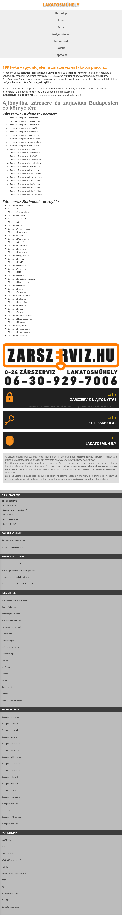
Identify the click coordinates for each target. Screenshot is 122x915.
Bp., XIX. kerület (8, 810)
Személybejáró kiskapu (12, 620)
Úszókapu (6, 667)
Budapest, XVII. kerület (11, 803)
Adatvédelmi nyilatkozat (12, 547)
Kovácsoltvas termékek (12, 700)
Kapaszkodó (7, 687)
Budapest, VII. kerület (11, 750)
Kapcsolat (61, 55)
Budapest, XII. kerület (11, 777)
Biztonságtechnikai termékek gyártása (18, 570)
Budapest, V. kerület (10, 737)
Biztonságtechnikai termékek (14, 600)
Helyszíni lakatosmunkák (12, 563)
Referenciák (61, 41)
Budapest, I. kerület (10, 717)
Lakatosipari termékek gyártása (16, 577)
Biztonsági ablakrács (11, 613)
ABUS (4, 846)
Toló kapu (6, 660)
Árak (61, 27)
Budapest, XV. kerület (11, 797)
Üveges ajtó (7, 633)
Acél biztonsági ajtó (10, 647)
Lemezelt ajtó (8, 640)
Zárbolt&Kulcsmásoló (11, 906)
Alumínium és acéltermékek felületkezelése (21, 583)
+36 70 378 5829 (9, 524)
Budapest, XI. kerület (11, 770)
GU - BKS (6, 900)
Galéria (61, 48)
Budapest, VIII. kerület (11, 757)
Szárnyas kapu (8, 653)
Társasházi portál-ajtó (11, 627)
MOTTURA (6, 840)
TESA (4, 880)
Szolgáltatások (61, 34)
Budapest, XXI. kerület (11, 817)
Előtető (5, 693)
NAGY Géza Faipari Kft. (12, 860)
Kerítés (5, 673)
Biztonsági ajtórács (10, 607)
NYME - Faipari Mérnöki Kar (14, 873)
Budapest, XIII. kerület (11, 783)
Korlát (4, 680)
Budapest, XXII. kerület (11, 823)
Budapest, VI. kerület (11, 743)
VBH (3, 886)
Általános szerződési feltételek (15, 540)
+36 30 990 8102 (9, 514)
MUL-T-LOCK (7, 853)
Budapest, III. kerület (11, 730)
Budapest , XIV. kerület (11, 790)
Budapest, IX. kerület (11, 763)
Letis (61, 20)
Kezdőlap (61, 13)
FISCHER (5, 866)
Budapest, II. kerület (10, 723)
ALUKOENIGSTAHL (10, 893)
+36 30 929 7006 (9, 505)
